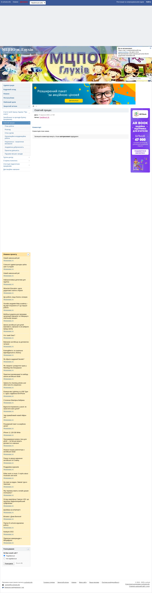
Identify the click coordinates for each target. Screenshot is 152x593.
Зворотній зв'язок (10, 106)
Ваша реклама (94, 582)
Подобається (9, 556)
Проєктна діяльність (12, 150)
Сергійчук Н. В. (44, 117)
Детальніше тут (8, 260)
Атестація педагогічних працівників (11, 165)
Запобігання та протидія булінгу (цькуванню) (14, 118)
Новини (6, 94)
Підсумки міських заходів (14, 154)
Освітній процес (9, 123)
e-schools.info (28, 582)
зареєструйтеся (123, 52)
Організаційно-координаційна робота (15, 137)
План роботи (9, 126)
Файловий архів (9, 102)
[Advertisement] (76, 25)
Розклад (8, 129)
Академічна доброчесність (14, 147)
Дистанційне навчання (11, 169)
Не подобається (10, 558)
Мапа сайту (83, 582)
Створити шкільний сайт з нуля (139, 586)
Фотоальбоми (8, 98)
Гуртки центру (8, 157)
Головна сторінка (49, 582)
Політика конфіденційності (110, 582)
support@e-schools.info (12, 585)
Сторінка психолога (10, 161)
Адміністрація (8, 85)
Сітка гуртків (9, 133)
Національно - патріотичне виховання (14, 143)
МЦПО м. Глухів (17, 49)
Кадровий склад (9, 89)
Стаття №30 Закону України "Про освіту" (15, 113)
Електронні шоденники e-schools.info (137, 584)
